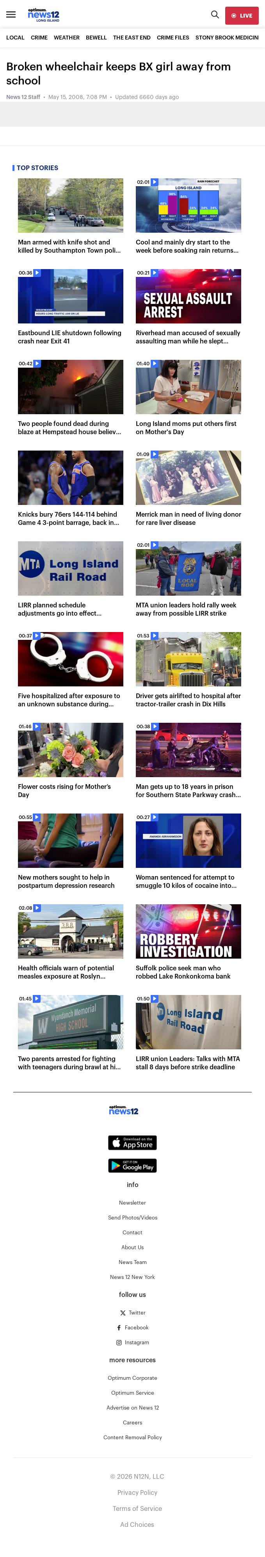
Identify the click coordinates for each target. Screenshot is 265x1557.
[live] (242, 16)
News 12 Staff (23, 97)
